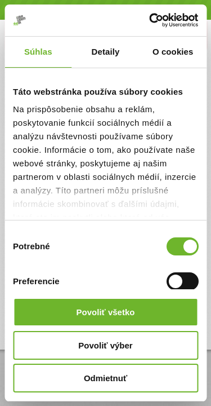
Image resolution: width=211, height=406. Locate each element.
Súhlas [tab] (38, 51)
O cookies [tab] (173, 51)
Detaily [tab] (106, 51)
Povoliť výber (105, 345)
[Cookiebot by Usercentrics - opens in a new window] (150, 20)
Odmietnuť (105, 378)
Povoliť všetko (106, 312)
